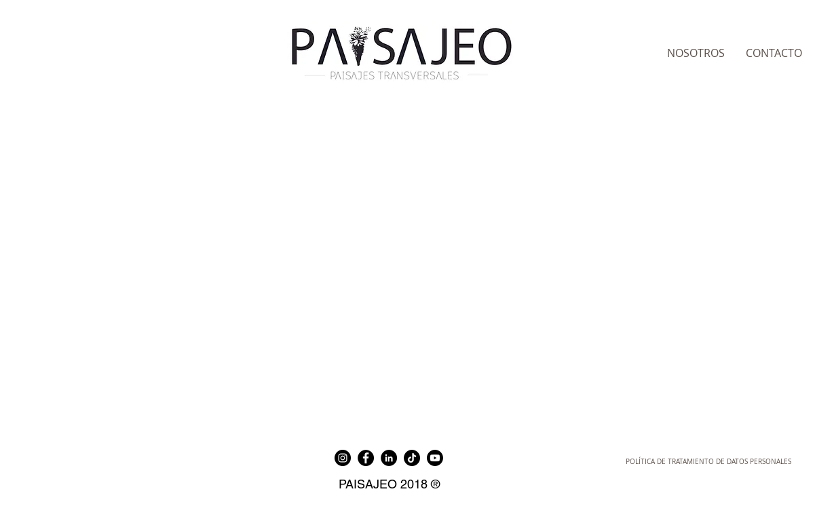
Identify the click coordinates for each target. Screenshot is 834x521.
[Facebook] (366, 458)
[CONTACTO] (774, 53)
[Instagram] (343, 458)
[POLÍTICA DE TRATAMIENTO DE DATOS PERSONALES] (708, 461)
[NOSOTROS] (696, 53)
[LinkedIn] (389, 458)
